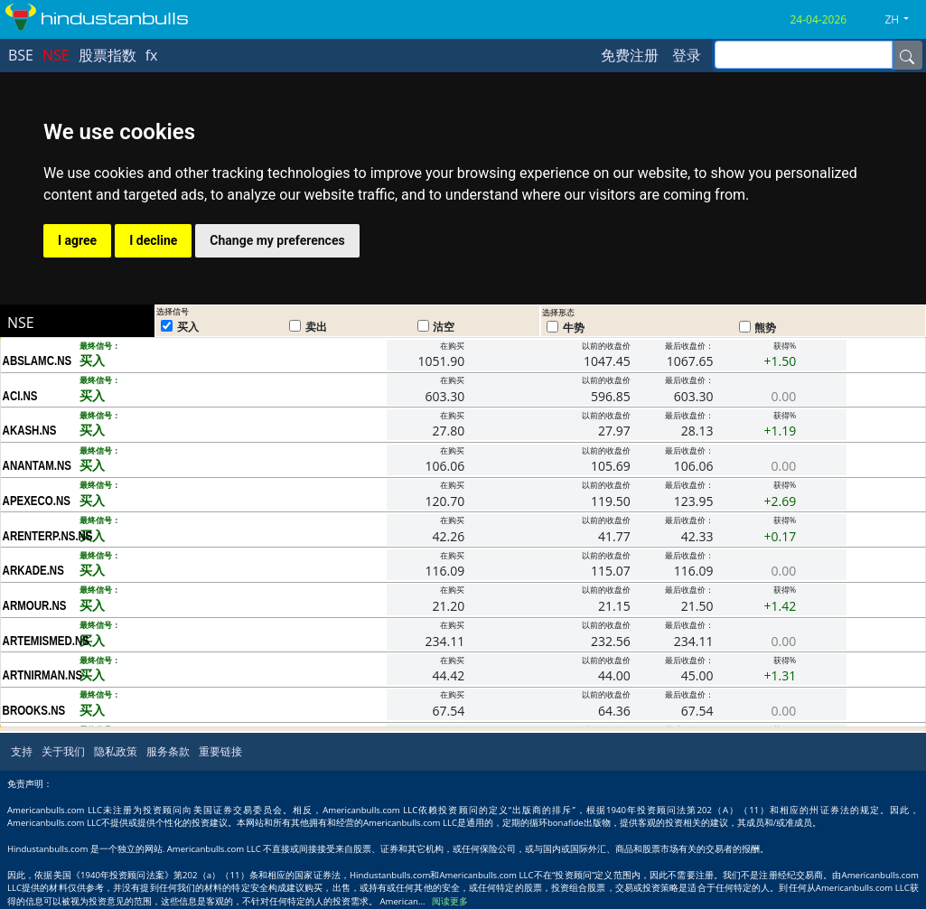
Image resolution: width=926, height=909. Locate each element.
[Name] (907, 55)
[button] (903, 20)
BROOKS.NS (34, 710)
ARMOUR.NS (35, 605)
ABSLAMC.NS (37, 360)
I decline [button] (153, 240)
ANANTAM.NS (37, 465)
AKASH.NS (30, 430)
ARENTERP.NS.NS (41, 536)
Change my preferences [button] (277, 240)
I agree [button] (77, 240)
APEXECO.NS (36, 500)
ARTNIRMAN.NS (41, 675)
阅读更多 (450, 901)
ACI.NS (20, 396)
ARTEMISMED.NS (41, 640)
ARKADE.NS (33, 570)
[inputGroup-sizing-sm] (804, 55)
